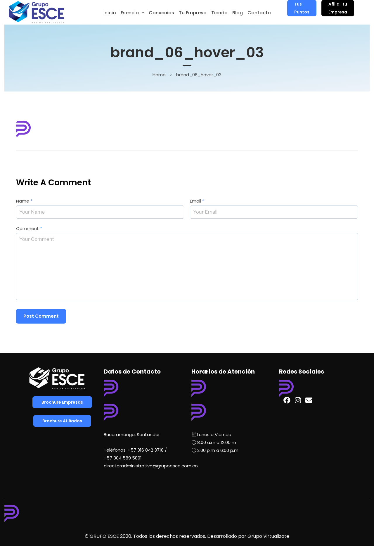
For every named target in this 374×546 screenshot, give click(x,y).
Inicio (109, 12)
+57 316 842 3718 (146, 450)
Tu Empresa (193, 12)
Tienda (219, 12)
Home (159, 75)
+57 (123, 458)
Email (197, 201)
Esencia (130, 12)
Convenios (161, 12)
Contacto (259, 12)
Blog (237, 12)
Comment (29, 228)
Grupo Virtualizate (268, 536)
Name (24, 201)
